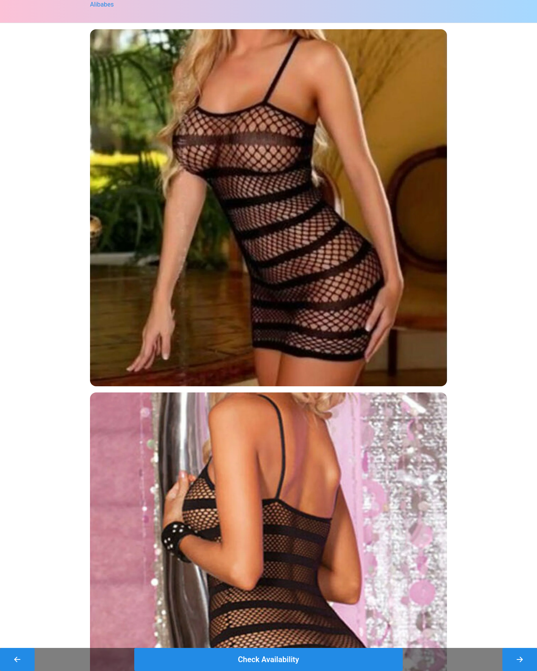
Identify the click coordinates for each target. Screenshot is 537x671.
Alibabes (102, 4)
